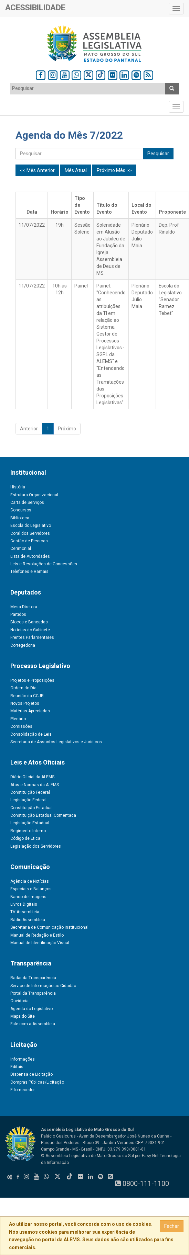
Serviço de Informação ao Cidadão (43, 985)
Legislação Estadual (29, 823)
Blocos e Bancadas (29, 622)
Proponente (172, 212)
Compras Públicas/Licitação (37, 1082)
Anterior (29, 428)
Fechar (171, 1226)
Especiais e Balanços (31, 888)
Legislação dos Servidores (35, 846)
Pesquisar (158, 153)
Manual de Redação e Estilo (37, 935)
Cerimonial (20, 548)
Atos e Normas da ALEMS (34, 784)
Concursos (20, 510)
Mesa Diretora (23, 606)
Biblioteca (19, 518)
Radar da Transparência (33, 977)
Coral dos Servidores (30, 533)
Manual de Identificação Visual (39, 942)
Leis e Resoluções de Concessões (43, 564)
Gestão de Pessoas (29, 541)
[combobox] (87, 88)
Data (32, 212)
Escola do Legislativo (30, 525)
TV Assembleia (24, 911)
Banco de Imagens (28, 896)
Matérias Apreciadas (30, 711)
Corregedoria (22, 645)
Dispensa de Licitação (31, 1074)
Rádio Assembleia (27, 919)
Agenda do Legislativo (31, 1008)
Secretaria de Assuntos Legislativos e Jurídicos (56, 741)
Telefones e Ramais (29, 571)
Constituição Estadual (31, 807)
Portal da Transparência (33, 993)
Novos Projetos (24, 703)
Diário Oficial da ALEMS (32, 777)
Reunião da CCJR (27, 695)
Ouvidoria (19, 1000)
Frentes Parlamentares (32, 637)
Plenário (18, 718)
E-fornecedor (22, 1089)
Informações (22, 1059)
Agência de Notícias (29, 881)
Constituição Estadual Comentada (43, 815)
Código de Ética (25, 838)
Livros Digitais (23, 904)
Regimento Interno (28, 830)
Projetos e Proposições (32, 680)
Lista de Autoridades (30, 556)
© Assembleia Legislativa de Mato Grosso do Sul (87, 1155)
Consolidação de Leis (31, 734)
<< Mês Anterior (37, 170)
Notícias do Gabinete (30, 630)
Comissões (21, 726)
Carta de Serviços (27, 502)
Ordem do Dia (23, 688)
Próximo (67, 428)
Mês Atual (76, 170)
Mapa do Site (22, 1016)
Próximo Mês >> (114, 170)
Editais (16, 1066)
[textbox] (59, 88)
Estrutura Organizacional (34, 495)
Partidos (18, 614)
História (17, 487)
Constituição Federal (30, 792)
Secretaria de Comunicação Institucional (49, 927)
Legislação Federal (28, 800)
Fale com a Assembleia (32, 1023)
